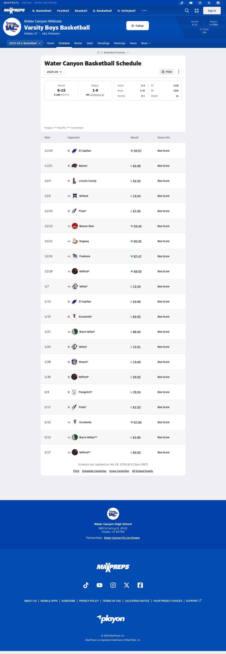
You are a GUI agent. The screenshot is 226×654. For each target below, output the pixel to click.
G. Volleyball (127, 10)
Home (50, 43)
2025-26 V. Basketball (25, 43)
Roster (78, 43)
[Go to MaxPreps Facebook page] (140, 585)
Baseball (81, 10)
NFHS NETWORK (46, 2)
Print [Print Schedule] (167, 72)
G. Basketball (102, 10)
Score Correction (119, 471)
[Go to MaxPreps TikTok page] (86, 585)
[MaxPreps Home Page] (98, 52)
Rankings (119, 43)
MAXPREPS (11, 2)
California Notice (137, 601)
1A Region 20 (97, 94)
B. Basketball (41, 10)
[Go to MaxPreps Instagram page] (113, 585)
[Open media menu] (197, 10)
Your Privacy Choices (167, 600)
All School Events (142, 471)
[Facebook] (218, 3)
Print (76, 471)
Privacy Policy (89, 601)
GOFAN (27, 2)
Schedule (64, 43)
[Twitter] (209, 3)
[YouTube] (191, 3)
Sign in (212, 10)
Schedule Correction (94, 471)
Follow (137, 26)
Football (63, 10)
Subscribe (68, 601)
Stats (90, 43)
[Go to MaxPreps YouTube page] (100, 585)
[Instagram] (200, 3)
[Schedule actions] (179, 72)
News (133, 43)
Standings (103, 43)
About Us (30, 601)
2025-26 (54, 72)
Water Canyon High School (113, 517)
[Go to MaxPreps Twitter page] (127, 585)
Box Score (163, 150)
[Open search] (187, 10)
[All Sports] (144, 10)
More (145, 43)
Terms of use (112, 601)
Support (194, 601)
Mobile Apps (49, 601)
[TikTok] (182, 3)
